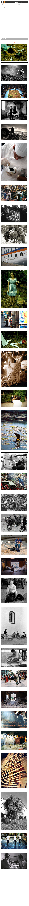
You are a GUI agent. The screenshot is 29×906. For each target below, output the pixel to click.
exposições (9, 4)
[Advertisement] (14, 23)
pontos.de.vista (3, 4)
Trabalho (10, 7)
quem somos (14, 4)
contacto (18, 4)
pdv (1, 7)
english (10, 904)
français (14, 904)
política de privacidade (21, 904)
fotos (14, 7)
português (5, 904)
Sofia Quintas (14, 42)
